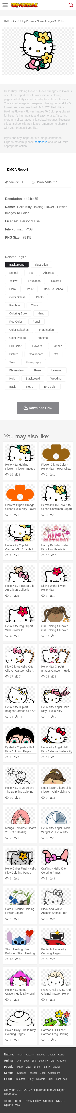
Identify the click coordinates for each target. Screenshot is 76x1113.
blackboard (33, 378)
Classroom (54, 1073)
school (13, 272)
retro (29, 386)
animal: (9, 1060)
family (46, 1066)
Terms (18, 1100)
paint (30, 289)
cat (56, 354)
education (34, 281)
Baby (28, 1066)
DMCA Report (17, 169)
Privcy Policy (33, 1100)
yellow (13, 281)
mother (56, 1066)
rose (37, 370)
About (8, 1100)
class (34, 305)
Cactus (51, 1054)
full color (15, 346)
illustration (41, 264)
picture (13, 354)
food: (8, 1078)
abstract (48, 272)
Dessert (40, 1079)
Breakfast (20, 1079)
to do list (50, 386)
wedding (56, 378)
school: (9, 1072)
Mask (20, 1066)
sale (12, 362)
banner (57, 346)
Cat (53, 1060)
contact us (40, 142)
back (12, 386)
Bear (26, 1060)
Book (42, 1073)
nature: (9, 1054)
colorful (56, 281)
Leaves (41, 1054)
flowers (37, 346)
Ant (19, 1060)
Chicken (61, 1060)
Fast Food (61, 1079)
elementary (16, 370)
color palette (17, 337)
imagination (46, 329)
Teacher (33, 1073)
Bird (34, 1060)
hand (41, 313)
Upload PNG (12, 1104)
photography (34, 362)
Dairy (30, 1079)
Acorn (20, 1054)
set (31, 272)
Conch (61, 1054)
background (17, 264)
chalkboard (36, 354)
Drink (50, 1079)
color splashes (19, 329)
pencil (36, 321)
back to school (53, 289)
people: (9, 1066)
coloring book (18, 313)
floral (12, 289)
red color (15, 321)
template (42, 337)
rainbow (14, 305)
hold (12, 378)
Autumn (30, 1054)
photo (40, 297)
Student (21, 1073)
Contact (48, 1100)
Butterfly (43, 1060)
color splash (17, 297)
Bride (37, 1066)
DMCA (60, 1100)
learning (57, 370)
